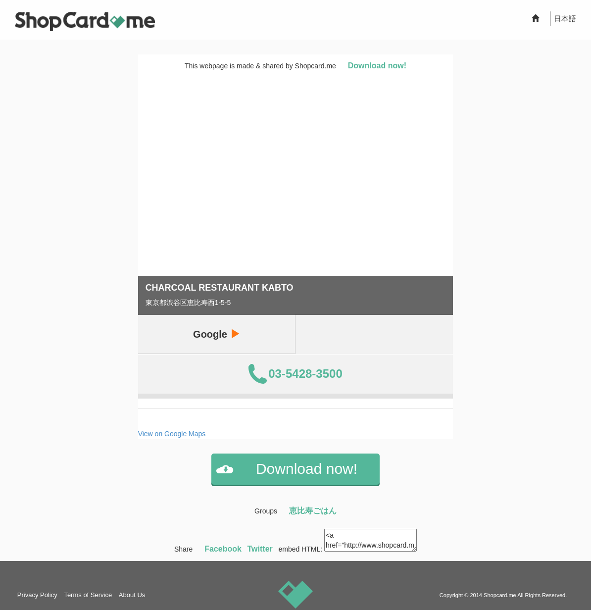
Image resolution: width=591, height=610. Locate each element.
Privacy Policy (37, 595)
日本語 (565, 18)
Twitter (260, 549)
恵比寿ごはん (313, 511)
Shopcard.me (500, 595)
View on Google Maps (172, 434)
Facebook (223, 549)
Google (216, 334)
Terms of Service (88, 595)
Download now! (377, 65)
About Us (132, 595)
